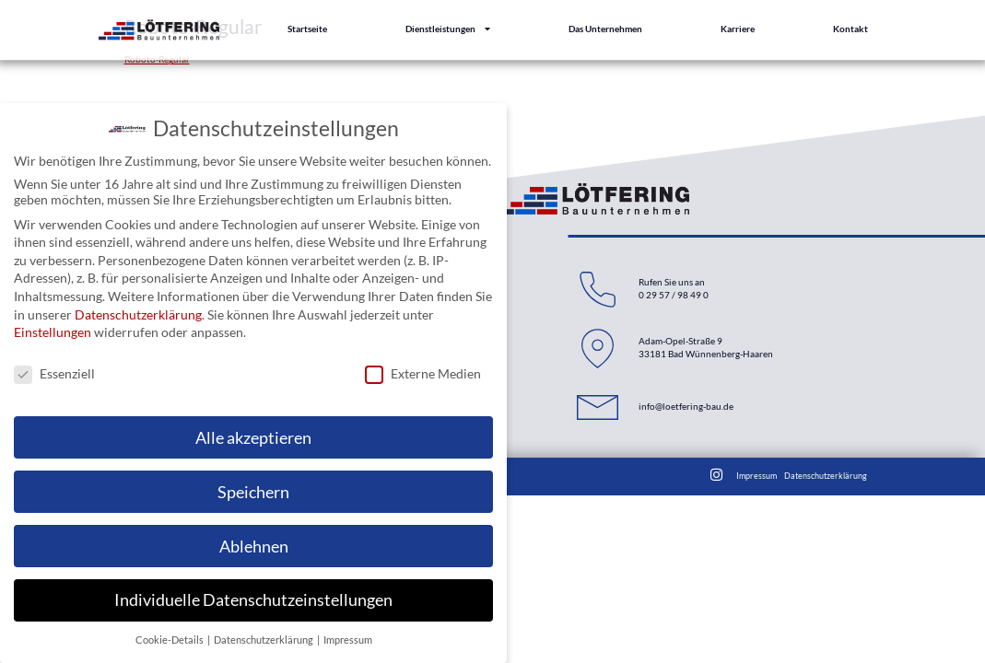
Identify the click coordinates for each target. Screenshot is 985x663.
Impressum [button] (347, 639)
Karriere (738, 27)
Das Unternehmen (605, 27)
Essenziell (54, 371)
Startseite (307, 27)
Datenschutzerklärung (825, 476)
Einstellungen (52, 331)
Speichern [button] (253, 490)
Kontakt (850, 27)
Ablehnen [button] (253, 544)
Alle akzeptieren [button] (253, 436)
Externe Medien (423, 371)
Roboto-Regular (157, 59)
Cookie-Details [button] (170, 639)
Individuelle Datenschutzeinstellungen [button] (253, 599)
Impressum (756, 476)
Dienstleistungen (447, 27)
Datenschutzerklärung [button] (264, 639)
